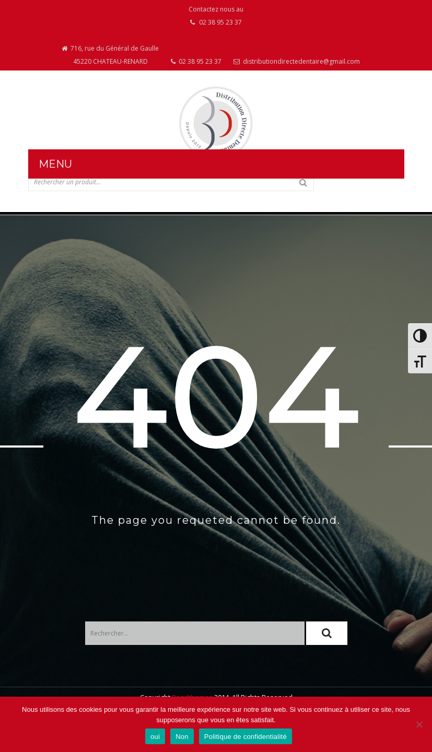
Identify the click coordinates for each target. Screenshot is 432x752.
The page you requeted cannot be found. (216, 520)
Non (182, 737)
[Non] (419, 724)
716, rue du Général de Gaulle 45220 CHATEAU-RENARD (110, 55)
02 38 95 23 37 (196, 61)
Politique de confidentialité (245, 737)
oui (155, 737)
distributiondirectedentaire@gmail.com (296, 61)
